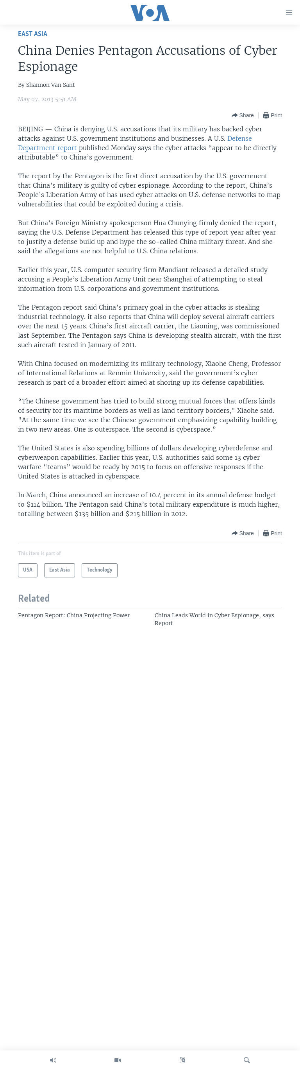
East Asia (32, 34)
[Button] (243, 115)
